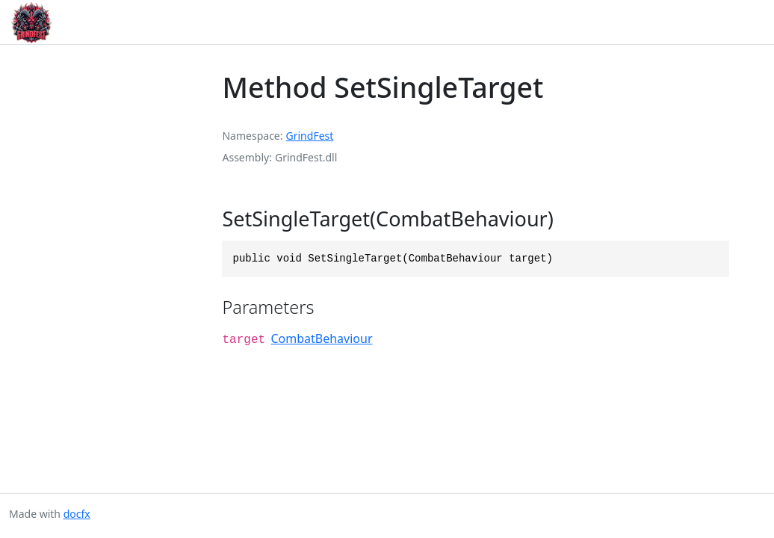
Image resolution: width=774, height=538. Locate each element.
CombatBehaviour (321, 338)
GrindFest (310, 136)
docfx (77, 514)
